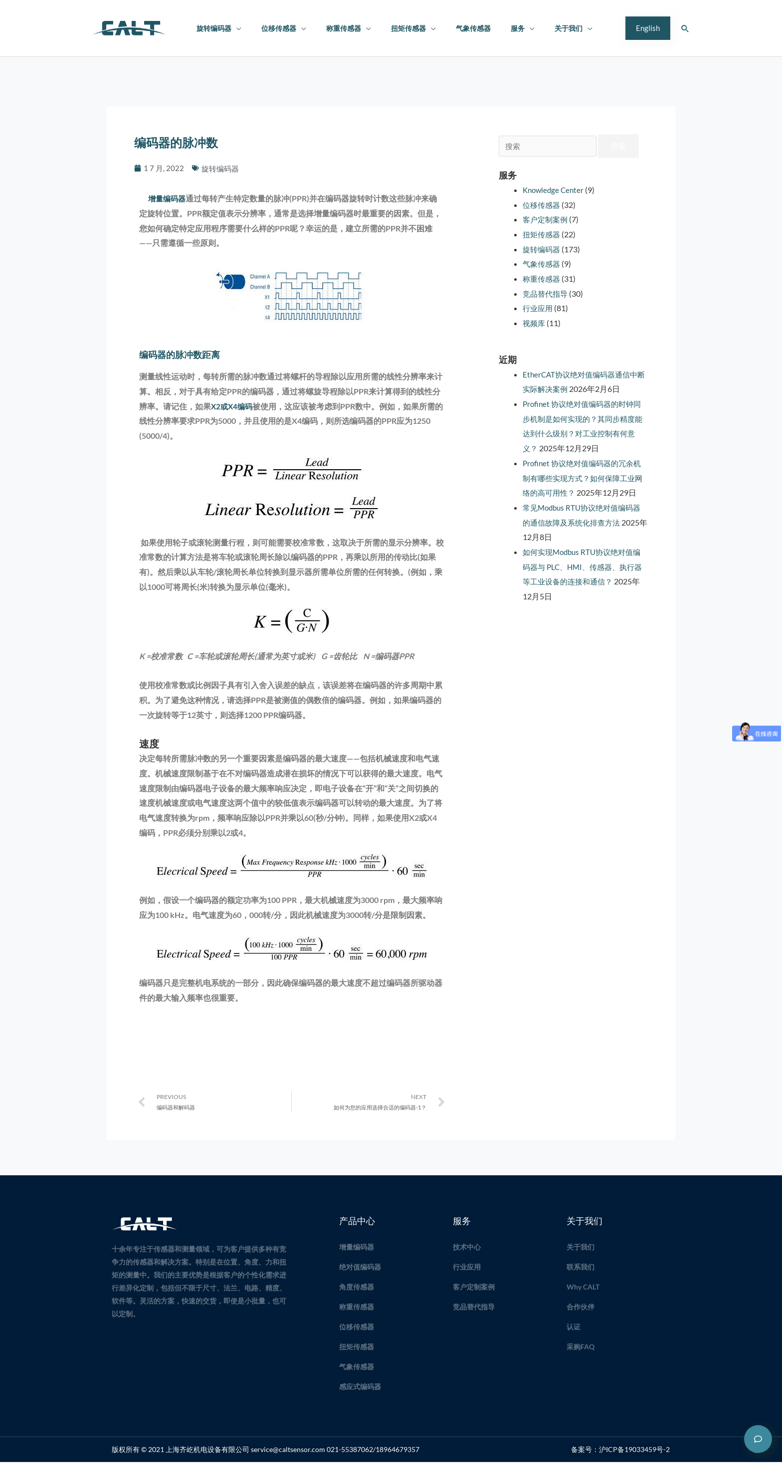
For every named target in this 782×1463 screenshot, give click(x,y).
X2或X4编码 (233, 406)
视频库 (535, 323)
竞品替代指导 (547, 293)
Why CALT (583, 1287)
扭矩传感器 (405, 28)
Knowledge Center (555, 189)
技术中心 (467, 1248)
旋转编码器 (227, 28)
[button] (647, 28)
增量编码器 (167, 198)
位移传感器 (286, 28)
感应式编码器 (360, 1387)
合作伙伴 (580, 1307)
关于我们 (548, 28)
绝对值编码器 (360, 1268)
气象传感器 (464, 28)
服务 (503, 28)
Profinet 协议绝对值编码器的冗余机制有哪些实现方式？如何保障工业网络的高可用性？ (582, 477)
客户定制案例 (547, 219)
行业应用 (539, 308)
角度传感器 (356, 1287)
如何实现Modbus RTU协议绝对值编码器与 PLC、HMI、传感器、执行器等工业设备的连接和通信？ (582, 581)
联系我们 (580, 1268)
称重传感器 (345, 28)
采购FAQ (580, 1347)
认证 (574, 1327)
